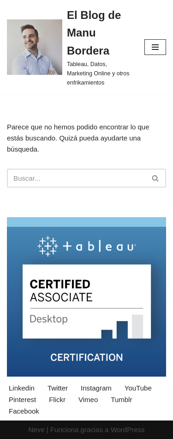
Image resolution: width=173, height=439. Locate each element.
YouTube (138, 388)
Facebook (24, 411)
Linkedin (22, 388)
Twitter (58, 388)
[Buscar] (76, 178)
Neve (36, 429)
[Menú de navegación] (155, 47)
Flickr (57, 399)
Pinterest (22, 399)
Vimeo (88, 399)
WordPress (128, 429)
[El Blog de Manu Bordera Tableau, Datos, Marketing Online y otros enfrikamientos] (69, 46)
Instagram (96, 388)
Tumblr (121, 399)
